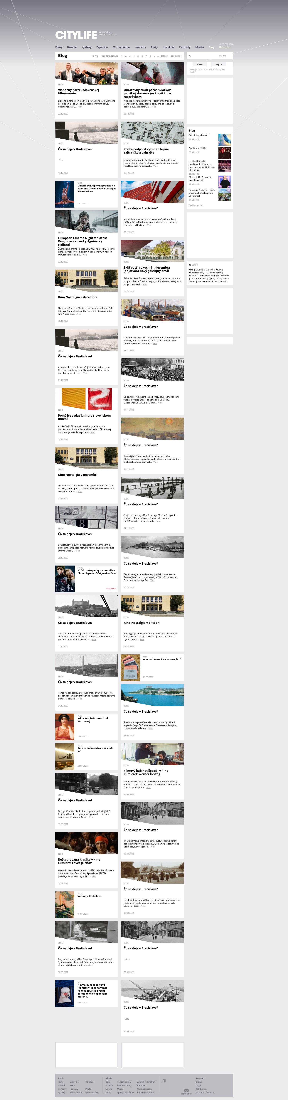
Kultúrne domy (213, 272)
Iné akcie (168, 47)
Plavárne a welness (208, 281)
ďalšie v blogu (196, 205)
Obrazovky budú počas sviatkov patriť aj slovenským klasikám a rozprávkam (147, 93)
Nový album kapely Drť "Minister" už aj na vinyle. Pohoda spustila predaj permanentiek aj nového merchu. (93, 990)
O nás (199, 1081)
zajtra (219, 64)
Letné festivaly (92, 1092)
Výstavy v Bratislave (89, 896)
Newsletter (186, 1093)
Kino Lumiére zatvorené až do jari (95, 749)
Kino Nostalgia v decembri (77, 297)
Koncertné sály (196, 272)
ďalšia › (164, 55)
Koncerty (140, 47)
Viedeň (223, 281)
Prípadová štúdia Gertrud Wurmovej (93, 720)
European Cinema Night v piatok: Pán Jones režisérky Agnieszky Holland (82, 241)
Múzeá (192, 275)
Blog (211, 47)
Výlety (212, 278)
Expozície (102, 47)
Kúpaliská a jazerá (145, 1092)
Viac (80, 106)
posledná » (176, 55)
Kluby (218, 269)
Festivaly (185, 47)
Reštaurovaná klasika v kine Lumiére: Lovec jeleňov (79, 861)
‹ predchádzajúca (109, 55)
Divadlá (72, 47)
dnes (199, 64)
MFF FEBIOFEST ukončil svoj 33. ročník (201, 178)
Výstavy (87, 47)
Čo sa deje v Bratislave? (75, 149)
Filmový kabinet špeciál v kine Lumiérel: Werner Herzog (146, 772)
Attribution (201, 1088)
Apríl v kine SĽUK (197, 148)
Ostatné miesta (198, 278)
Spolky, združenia (125, 1092)
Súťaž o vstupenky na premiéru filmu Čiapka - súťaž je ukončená (97, 572)
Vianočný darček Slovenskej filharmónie (78, 91)
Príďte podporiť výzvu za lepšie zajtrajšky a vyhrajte (146, 151)
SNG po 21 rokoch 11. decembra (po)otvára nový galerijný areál (147, 269)
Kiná (191, 269)
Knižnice (225, 275)
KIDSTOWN (111, 588)
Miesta (199, 47)
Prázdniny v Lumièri (199, 135)
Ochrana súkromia (205, 1092)
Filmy (58, 47)
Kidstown (225, 47)
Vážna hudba (121, 47)
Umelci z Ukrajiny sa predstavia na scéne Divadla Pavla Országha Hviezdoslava (97, 188)
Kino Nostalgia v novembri (77, 475)
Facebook (164, 1080)
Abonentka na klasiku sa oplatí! (162, 659)
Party (154, 47)
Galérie (209, 269)
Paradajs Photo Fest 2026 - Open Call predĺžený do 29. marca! (202, 192)
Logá (198, 1085)
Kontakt (200, 1078)
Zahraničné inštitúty (208, 275)
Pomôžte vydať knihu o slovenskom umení (84, 417)
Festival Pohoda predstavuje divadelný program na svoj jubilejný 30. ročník (202, 165)
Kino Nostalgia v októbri (142, 623)
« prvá (95, 55)
